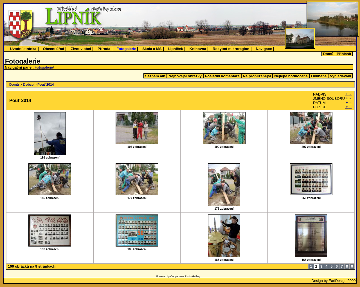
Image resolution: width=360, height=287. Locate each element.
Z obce (28, 85)
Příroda (104, 49)
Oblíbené (319, 76)
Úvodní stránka (23, 49)
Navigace (264, 49)
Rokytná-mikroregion (231, 49)
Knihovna (198, 49)
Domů (328, 54)
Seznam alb (155, 76)
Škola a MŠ (151, 49)
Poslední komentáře (222, 76)
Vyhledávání (340, 76)
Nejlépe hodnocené (291, 76)
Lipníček (175, 49)
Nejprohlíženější (257, 76)
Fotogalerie (126, 49)
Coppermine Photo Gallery (185, 276)
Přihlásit (344, 54)
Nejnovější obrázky (184, 76)
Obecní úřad (53, 49)
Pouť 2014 (45, 85)
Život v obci (81, 49)
